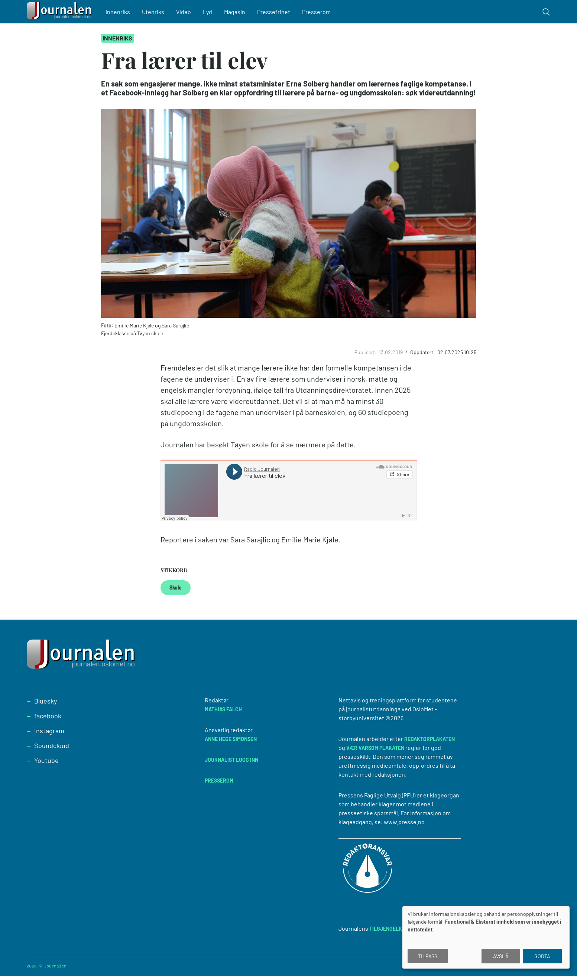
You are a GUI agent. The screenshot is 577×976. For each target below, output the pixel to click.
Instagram (49, 731)
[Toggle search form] (546, 11)
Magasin (234, 11)
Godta (542, 956)
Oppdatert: (423, 352)
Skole (175, 587)
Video (183, 11)
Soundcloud (51, 745)
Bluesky (45, 701)
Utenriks (153, 11)
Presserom (316, 11)
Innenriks (118, 11)
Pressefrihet (273, 11)
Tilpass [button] (427, 956)
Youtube (46, 760)
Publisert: (366, 352)
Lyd (207, 11)
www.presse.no (404, 821)
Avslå (501, 956)
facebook (47, 716)
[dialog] (486, 937)
